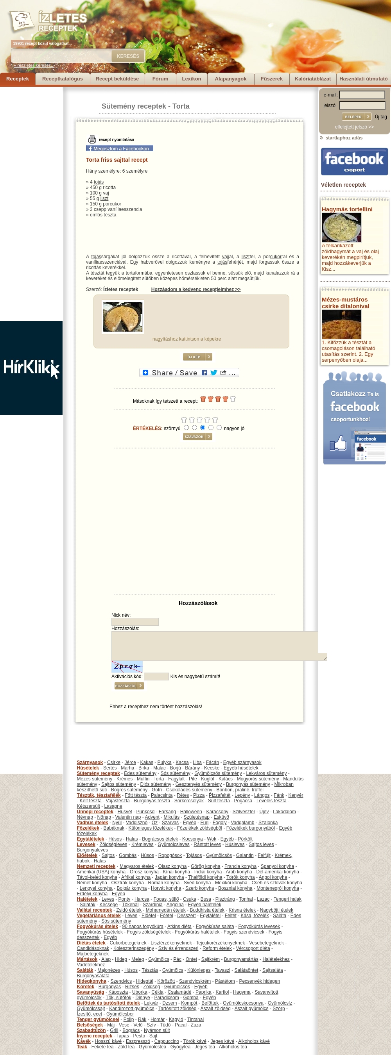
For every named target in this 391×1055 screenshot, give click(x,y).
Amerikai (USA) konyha (101, 872)
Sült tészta (219, 800)
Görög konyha (205, 866)
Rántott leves (207, 844)
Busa (206, 899)
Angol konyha (273, 877)
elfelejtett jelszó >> (354, 127)
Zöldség (151, 986)
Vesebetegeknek (266, 943)
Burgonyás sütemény (248, 784)
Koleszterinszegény (133, 948)
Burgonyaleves (92, 850)
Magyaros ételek (137, 866)
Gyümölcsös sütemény (218, 773)
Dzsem (169, 1003)
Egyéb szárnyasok (242, 762)
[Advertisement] (31, 204)
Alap (106, 959)
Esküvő (221, 817)
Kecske (211, 768)
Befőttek (210, 1003)
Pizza (198, 795)
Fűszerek (272, 79)
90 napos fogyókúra (142, 926)
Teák (82, 1047)
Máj (111, 1025)
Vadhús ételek (92, 822)
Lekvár (151, 1003)
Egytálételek (90, 839)
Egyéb (189, 822)
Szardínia (153, 904)
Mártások (87, 959)
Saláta (279, 915)
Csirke (113, 762)
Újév (264, 811)
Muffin (143, 779)
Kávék (84, 1041)
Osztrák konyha (127, 882)
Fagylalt (176, 779)
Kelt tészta (91, 800)
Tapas (123, 1036)
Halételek (87, 899)
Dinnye (142, 997)
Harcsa (142, 899)
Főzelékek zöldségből (199, 828)
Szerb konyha (199, 888)
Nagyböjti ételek (276, 910)
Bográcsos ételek (160, 839)
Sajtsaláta (272, 970)
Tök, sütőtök (118, 997)
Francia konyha (240, 866)
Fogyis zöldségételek (149, 932)
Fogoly (220, 822)
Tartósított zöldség (177, 1008)
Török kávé (194, 1041)
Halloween (191, 811)
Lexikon (191, 79)
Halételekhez (275, 959)
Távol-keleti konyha (97, 877)
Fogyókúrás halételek (197, 932)
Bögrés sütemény (129, 790)
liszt (104, 198)
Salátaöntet (246, 970)
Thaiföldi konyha (205, 877)
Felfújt (264, 855)
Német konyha (92, 882)
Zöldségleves (113, 844)
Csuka (189, 899)
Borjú (175, 768)
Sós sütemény (175, 773)
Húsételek (88, 768)
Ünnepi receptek (95, 811)
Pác (177, 959)
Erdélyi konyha (92, 893)
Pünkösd (145, 811)
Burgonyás (110, 986)
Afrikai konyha (136, 877)
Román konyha (164, 882)
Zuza (196, 1025)
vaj (106, 193)
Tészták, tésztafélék (99, 795)
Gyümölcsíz (280, 1003)
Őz (155, 822)
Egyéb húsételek (241, 768)
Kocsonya (192, 839)
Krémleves (142, 844)
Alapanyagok (231, 79)
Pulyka (165, 762)
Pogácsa (243, 800)
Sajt (153, 1036)
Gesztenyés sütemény (199, 784)
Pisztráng (225, 899)
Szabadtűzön (91, 1030)
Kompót (189, 1003)
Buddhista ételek (207, 910)
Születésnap (197, 817)
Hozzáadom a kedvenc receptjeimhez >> (196, 289)
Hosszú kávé (108, 1041)
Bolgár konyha (132, 888)
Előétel (149, 915)
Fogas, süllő (166, 899)
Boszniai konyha (235, 888)
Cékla (157, 992)
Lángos (261, 795)
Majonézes (108, 970)
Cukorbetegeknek (128, 943)
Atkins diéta (179, 926)
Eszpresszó (138, 1041)
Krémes (125, 779)
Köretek (86, 986)
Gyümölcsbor (120, 1014)
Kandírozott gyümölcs (131, 1008)
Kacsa (182, 762)
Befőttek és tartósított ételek (108, 1003)
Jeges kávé (222, 1041)
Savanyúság (90, 992)
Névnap (85, 817)
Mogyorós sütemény (258, 779)
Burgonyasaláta (93, 975)
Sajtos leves (261, 844)
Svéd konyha (197, 882)
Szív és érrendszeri (178, 948)
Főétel (166, 915)
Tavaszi (222, 970)
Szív (151, 1025)
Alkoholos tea (233, 1047)
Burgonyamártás (241, 959)
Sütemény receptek (134, 106)
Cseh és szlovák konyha (276, 882)
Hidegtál (144, 981)
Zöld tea (126, 1047)
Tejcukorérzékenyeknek (220, 943)
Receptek (17, 79)
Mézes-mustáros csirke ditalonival (345, 302)
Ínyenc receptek (95, 1036)
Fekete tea (102, 1047)
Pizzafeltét (219, 795)
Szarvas (170, 822)
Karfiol (222, 992)
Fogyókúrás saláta (215, 926)
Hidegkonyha (91, 981)
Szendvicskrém (195, 981)
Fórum (160, 79)
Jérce (130, 762)
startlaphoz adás (340, 138)
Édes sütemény (140, 773)
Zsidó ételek (129, 910)
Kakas (146, 762)
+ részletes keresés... (34, 65)
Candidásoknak (93, 948)
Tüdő (165, 1025)
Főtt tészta (136, 795)
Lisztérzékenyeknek (171, 943)
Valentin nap (128, 817)
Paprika (204, 992)
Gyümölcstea (152, 1047)
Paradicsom (166, 997)
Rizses (132, 986)
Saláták (87, 904)
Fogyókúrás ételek (97, 926)
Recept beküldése (117, 79)
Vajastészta (118, 800)
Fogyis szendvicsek (244, 932)
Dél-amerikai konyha (277, 872)
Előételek (87, 855)
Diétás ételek (91, 943)
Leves (108, 899)
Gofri (157, 790)
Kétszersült (88, 806)
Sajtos (108, 855)
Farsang (167, 811)
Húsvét (125, 811)
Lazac (263, 899)
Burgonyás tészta (152, 800)
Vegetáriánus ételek (99, 915)
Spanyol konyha (277, 866)
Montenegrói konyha (277, 888)
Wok (211, 839)
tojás (99, 182)
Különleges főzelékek (151, 828)
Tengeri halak (287, 899)
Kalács (226, 779)
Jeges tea (205, 1047)
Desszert (186, 915)
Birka (143, 768)
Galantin (245, 855)
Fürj (204, 822)
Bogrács (131, 1030)
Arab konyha (239, 872)
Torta (181, 106)
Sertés (110, 768)
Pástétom (225, 981)
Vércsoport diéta (253, 948)
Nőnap (104, 817)
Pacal (181, 1025)
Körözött (166, 981)
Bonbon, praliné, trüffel (240, 790)
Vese (124, 1025)
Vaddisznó (136, 822)
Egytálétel (210, 915)
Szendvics (121, 981)
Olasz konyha (172, 866)
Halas (132, 839)
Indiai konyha (208, 872)
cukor (115, 204)
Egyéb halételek (204, 904)
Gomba (190, 997)
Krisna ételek (242, 910)
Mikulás (171, 817)
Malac (159, 768)
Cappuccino (166, 1041)
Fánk (279, 795)
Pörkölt (245, 839)
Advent (152, 817)
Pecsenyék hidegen (259, 981)
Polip (129, 1019)
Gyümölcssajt (91, 1008)
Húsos (115, 839)
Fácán (212, 762)
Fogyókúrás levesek (259, 926)
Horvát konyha (166, 888)
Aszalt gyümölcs (252, 1008)
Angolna (175, 904)
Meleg (137, 959)
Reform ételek (217, 948)
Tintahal (195, 1019)
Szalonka (268, 822)
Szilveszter (244, 811)
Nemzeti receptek (96, 866)
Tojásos (194, 855)
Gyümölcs (158, 959)
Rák (142, 1019)
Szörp (279, 1008)
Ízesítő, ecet (89, 1014)
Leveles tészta (271, 800)
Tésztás (150, 970)
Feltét (231, 915)
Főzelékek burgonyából (250, 828)
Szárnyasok (90, 762)
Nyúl (117, 822)
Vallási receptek (94, 910)
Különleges (198, 970)
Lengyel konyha (96, 888)
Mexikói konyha (231, 882)
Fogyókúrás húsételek (100, 932)
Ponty (124, 899)
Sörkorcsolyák (189, 800)
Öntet (191, 959)
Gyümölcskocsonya (243, 1003)
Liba (197, 762)
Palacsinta (161, 795)
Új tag (381, 117)
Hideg (121, 959)
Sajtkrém (210, 959)
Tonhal (246, 899)
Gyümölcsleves (173, 844)
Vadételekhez (91, 965)
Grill (114, 1030)
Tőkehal (130, 904)
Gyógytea (180, 1047)
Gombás (127, 855)
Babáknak (114, 828)
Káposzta (118, 992)
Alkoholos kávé (254, 1041)
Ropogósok (170, 855)
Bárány (192, 768)
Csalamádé (180, 992)
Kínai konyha (176, 872)
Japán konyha (169, 877)
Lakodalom (284, 811)
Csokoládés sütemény (189, 790)
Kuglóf (207, 779)
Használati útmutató (363, 79)
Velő (137, 1025)
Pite (193, 779)
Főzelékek (88, 828)
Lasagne (113, 806)
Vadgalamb (243, 822)
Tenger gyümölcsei (98, 1019)
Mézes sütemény (95, 779)
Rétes (183, 795)
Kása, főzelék (254, 915)
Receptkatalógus (62, 79)
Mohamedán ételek (166, 910)
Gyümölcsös (219, 855)
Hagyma (242, 992)
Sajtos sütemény (118, 784)
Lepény (242, 795)
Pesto (139, 1036)
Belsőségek (90, 1025)
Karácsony (217, 811)
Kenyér (296, 795)
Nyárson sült (157, 1030)
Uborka (139, 992)
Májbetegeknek (93, 954)
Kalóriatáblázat (313, 79)
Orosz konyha (144, 872)
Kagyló (176, 1019)
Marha (127, 768)
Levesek (86, 844)
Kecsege (109, 904)
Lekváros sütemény (266, 773)
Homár (158, 1019)
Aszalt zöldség (215, 1008)
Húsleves (234, 844)
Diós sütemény (155, 784)
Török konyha (240, 877)
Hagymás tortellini (347, 209)
